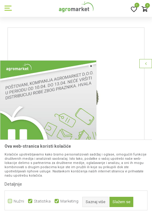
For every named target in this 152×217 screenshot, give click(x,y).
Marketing (69, 201)
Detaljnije (13, 184)
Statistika (42, 201)
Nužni (19, 201)
